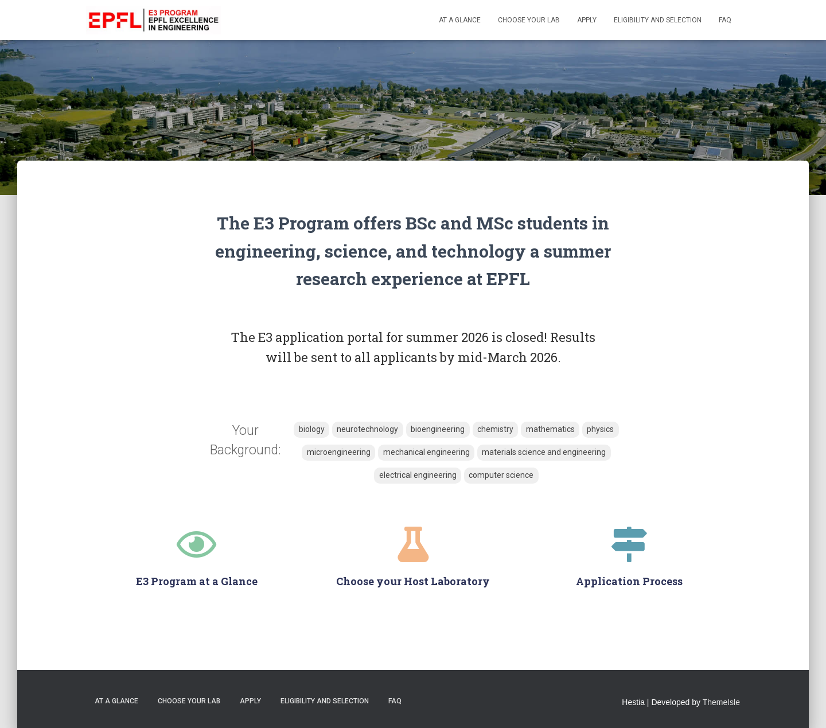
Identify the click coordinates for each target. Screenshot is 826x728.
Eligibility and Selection (658, 20)
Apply (587, 20)
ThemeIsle (721, 702)
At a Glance (460, 20)
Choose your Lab (529, 20)
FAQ (725, 20)
